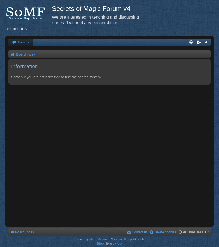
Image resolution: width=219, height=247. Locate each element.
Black (100, 243)
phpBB (93, 239)
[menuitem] (20, 42)
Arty (119, 243)
